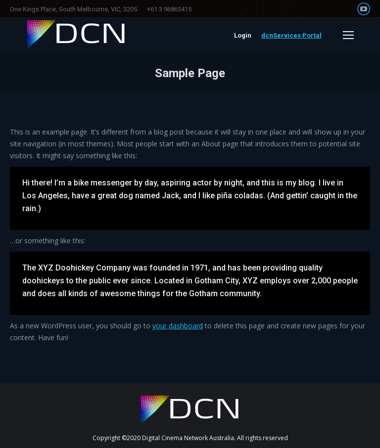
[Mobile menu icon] (348, 35)
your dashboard (177, 325)
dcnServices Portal (291, 35)
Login (242, 35)
